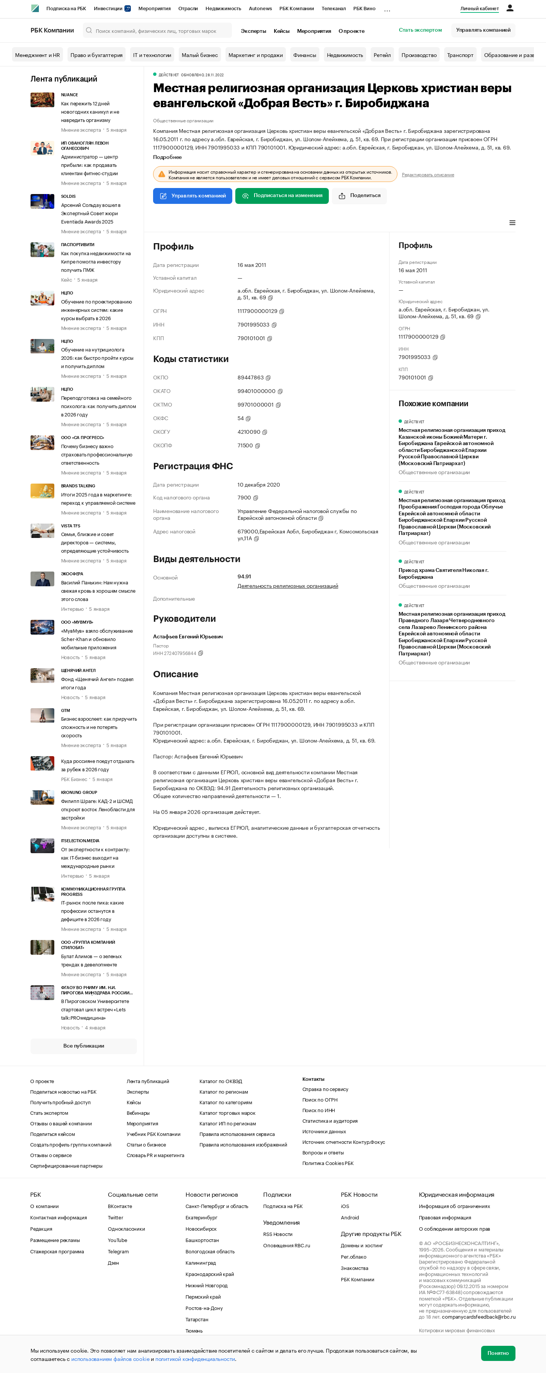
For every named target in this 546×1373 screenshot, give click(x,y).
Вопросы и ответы (323, 1152)
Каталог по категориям (225, 1101)
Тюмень (194, 1330)
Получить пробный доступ (60, 1101)
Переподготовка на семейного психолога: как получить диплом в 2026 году (98, 405)
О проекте (352, 31)
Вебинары (138, 1112)
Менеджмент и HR (37, 54)
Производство (419, 54)
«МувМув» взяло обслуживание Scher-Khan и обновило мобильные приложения (97, 638)
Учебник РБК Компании (154, 1133)
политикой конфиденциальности (195, 1358)
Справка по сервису (325, 1088)
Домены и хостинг (362, 1244)
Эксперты (253, 31)
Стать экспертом (420, 30)
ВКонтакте (120, 1205)
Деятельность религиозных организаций (288, 585)
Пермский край (203, 1296)
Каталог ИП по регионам (227, 1122)
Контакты (313, 1079)
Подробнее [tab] (167, 157)
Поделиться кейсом (52, 1133)
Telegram (118, 1250)
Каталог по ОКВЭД (220, 1080)
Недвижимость (223, 8)
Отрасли (188, 8)
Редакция (41, 1228)
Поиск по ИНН (318, 1109)
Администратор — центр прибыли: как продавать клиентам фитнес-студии (89, 164)
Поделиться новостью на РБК (63, 1091)
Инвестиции (112, 8)
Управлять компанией (483, 30)
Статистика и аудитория (330, 1120)
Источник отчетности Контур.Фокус (343, 1141)
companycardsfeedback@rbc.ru (479, 1316)
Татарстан (197, 1318)
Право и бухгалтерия (97, 54)
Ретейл (382, 54)
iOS (345, 1205)
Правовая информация (445, 1216)
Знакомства (354, 1267)
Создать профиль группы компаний (71, 1144)
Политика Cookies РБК (328, 1162)
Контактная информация (58, 1216)
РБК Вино (364, 8)
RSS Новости (278, 1233)
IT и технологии (152, 54)
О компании (44, 1205)
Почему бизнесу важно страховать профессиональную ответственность (97, 454)
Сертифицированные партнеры (66, 1165)
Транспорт (460, 54)
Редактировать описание (428, 174)
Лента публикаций (64, 79)
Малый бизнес (200, 54)
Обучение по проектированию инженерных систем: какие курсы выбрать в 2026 (96, 309)
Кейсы (282, 31)
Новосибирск (201, 1228)
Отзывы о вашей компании (61, 1122)
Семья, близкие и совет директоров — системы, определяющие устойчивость (95, 542)
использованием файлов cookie (110, 1358)
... (387, 7)
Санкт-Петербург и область (217, 1205)
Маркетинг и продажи (256, 54)
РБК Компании (296, 8)
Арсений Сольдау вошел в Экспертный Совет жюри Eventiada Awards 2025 (91, 212)
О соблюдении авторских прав (455, 1228)
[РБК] (35, 8)
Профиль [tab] (164, 223)
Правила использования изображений (243, 1144)
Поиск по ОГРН (319, 1099)
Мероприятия (154, 8)
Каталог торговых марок (227, 1112)
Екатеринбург (202, 1216)
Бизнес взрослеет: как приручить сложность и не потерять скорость (99, 726)
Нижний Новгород (207, 1284)
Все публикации (83, 1046)
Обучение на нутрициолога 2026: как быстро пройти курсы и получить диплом (97, 357)
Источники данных (324, 1130)
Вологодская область (210, 1250)
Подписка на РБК (66, 8)
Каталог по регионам (223, 1091)
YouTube (117, 1239)
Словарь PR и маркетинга (155, 1154)
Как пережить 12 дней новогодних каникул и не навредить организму (90, 111)
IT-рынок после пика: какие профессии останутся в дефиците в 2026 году (92, 910)
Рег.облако (353, 1256)
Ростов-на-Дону (204, 1307)
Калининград (201, 1262)
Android (350, 1216)
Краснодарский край (210, 1273)
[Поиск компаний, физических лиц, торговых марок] (157, 30)
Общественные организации (183, 119)
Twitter (115, 1216)
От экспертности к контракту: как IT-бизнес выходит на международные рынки (95, 857)
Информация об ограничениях (454, 1205)
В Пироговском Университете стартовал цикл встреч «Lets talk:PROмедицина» (95, 1009)
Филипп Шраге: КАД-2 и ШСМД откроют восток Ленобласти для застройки (98, 809)
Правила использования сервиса (237, 1133)
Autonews (260, 8)
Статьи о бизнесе (146, 1144)
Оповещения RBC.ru (286, 1244)
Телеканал (334, 8)
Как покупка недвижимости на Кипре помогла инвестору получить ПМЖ (96, 261)
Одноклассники (126, 1228)
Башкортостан (202, 1239)
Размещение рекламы (55, 1239)
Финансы (304, 54)
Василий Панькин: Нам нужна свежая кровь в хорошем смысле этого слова (98, 590)
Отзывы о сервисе (51, 1154)
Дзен (113, 1262)
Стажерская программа (57, 1250)
